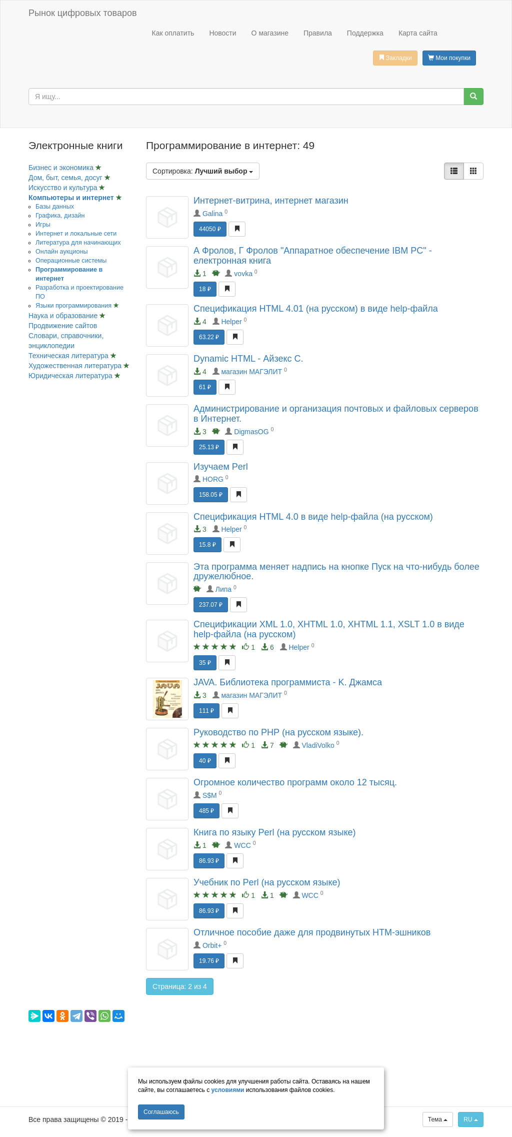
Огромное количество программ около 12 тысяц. (295, 782)
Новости (222, 33)
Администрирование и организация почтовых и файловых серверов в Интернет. (336, 414)
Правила (318, 33)
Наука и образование (64, 316)
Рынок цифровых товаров (82, 13)
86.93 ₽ (209, 860)
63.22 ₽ (209, 337)
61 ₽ (205, 387)
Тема (438, 1119)
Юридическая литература (71, 376)
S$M (209, 795)
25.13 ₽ (209, 447)
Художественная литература (76, 366)
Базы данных (55, 206)
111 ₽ (206, 710)
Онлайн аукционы (62, 251)
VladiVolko (318, 745)
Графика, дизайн (60, 215)
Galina (212, 214)
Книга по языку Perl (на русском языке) (275, 832)
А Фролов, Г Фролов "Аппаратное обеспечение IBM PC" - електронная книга (313, 256)
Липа (224, 589)
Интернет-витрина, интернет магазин (271, 201)
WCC (242, 845)
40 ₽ (205, 760)
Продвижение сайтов (62, 326)
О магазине (270, 33)
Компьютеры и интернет (72, 198)
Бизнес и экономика (62, 168)
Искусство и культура (63, 188)
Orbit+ (212, 945)
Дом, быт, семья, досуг (66, 178)
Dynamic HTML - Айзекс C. (249, 359)
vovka (243, 274)
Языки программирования (75, 305)
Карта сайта (418, 33)
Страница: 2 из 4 (179, 986)
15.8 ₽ (207, 544)
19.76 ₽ (209, 960)
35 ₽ (205, 662)
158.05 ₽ (210, 494)
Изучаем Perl (221, 467)
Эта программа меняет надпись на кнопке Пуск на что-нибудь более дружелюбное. (337, 572)
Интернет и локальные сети (76, 233)
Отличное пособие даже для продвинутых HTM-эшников (312, 932)
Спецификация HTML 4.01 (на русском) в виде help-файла (316, 309)
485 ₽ (206, 810)
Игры (43, 224)
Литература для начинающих (78, 242)
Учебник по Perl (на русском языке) (267, 882)
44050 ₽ (210, 229)
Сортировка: (202, 171)
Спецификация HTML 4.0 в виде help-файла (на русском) (313, 517)
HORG (213, 479)
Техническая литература (69, 356)
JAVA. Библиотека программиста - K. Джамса (288, 682)
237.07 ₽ (210, 604)
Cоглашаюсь (161, 1111)
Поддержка (365, 33)
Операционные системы (71, 260)
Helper (231, 322)
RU (471, 1119)
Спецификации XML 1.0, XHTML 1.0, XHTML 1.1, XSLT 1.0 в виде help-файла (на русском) (329, 629)
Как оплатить (173, 33)
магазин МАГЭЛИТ (251, 372)
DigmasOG (251, 432)
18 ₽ (205, 289)
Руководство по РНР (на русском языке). (279, 732)
